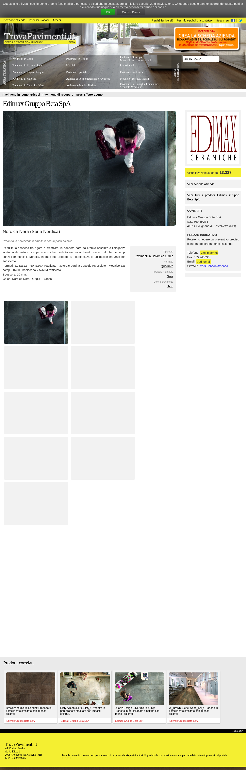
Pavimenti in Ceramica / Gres (154, 256)
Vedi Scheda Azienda (214, 266)
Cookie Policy (131, 12)
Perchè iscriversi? (162, 20)
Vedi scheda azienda (201, 184)
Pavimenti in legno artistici (22, 94)
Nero (170, 286)
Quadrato (167, 266)
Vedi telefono (209, 252)
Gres (170, 276)
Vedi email (203, 261)
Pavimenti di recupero (58, 94)
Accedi (57, 20)
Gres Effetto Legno (89, 94)
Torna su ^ (237, 730)
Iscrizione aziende (14, 20)
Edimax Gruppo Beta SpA (37, 104)
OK (108, 12)
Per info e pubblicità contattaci (195, 20)
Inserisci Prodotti (39, 20)
